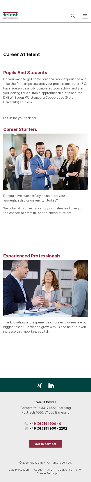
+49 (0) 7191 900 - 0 (45, 423)
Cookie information (70, 469)
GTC (49, 469)
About (38, 469)
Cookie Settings (46, 473)
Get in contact (45, 444)
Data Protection (19, 469)
